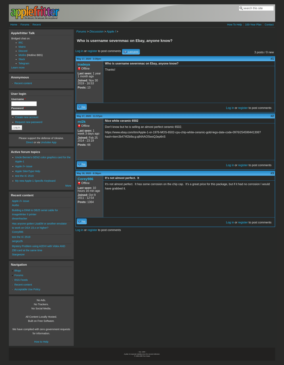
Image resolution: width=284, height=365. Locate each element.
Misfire (22, 55)
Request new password (28, 122)
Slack (21, 59)
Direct (29, 142)
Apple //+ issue (23, 166)
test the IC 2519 (24, 175)
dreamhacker (19, 218)
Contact (269, 24)
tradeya (84, 64)
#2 (272, 116)
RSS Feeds (21, 279)
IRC (20, 42)
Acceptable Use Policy (27, 289)
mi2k (82, 122)
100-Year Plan (253, 24)
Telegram (23, 63)
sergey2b (17, 241)
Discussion (96, 31)
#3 (272, 173)
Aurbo (15, 205)
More (68, 185)
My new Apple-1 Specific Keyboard (35, 180)
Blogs (17, 270)
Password (18, 108)
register (92, 51)
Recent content (23, 83)
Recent (36, 24)
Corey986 (85, 179)
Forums (24, 24)
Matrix (22, 46)
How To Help (234, 24)
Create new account (26, 117)
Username (18, 99)
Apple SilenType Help (27, 171)
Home (13, 24)
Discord (22, 50)
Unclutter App (48, 142)
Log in (79, 51)
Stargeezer (18, 254)
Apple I (111, 31)
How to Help (41, 341)
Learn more (18, 67)
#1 (272, 58)
